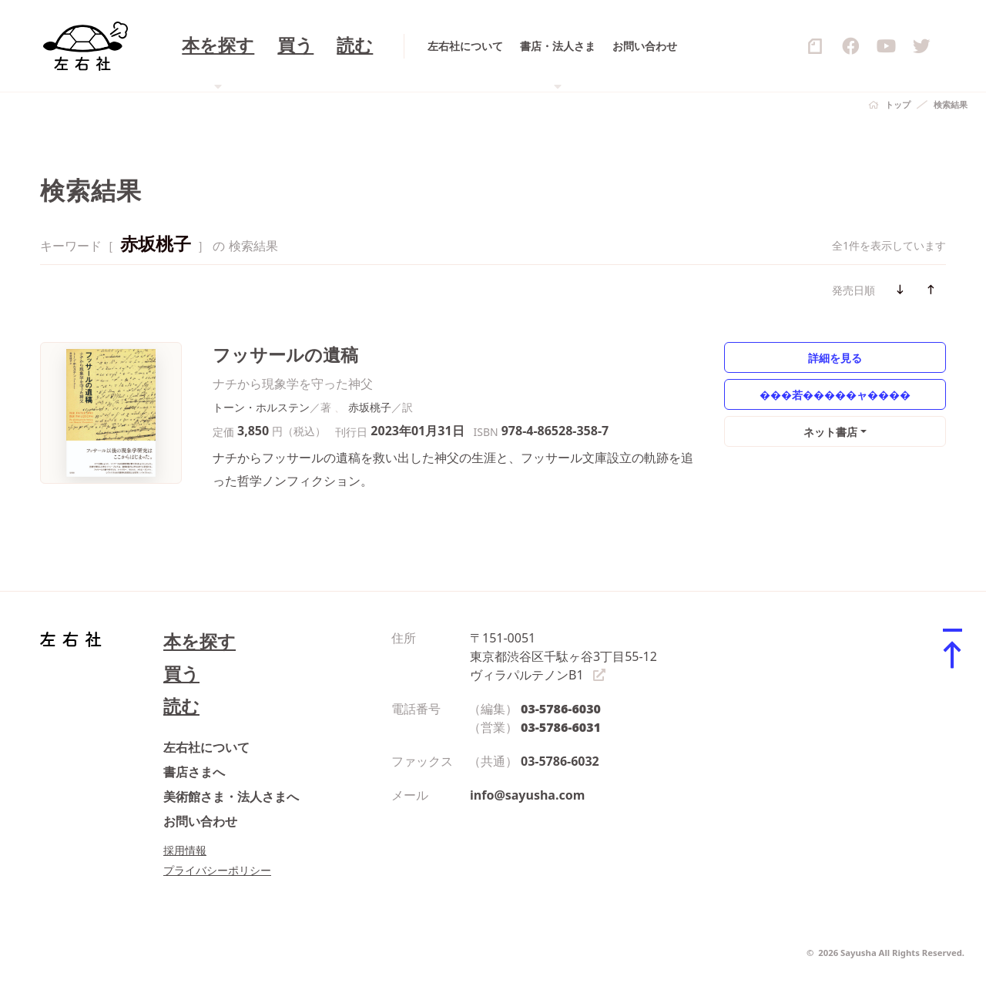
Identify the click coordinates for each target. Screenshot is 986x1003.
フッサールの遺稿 (285, 355)
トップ (898, 104)
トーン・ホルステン (261, 407)
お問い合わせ (200, 821)
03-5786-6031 (561, 727)
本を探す (199, 641)
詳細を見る (835, 358)
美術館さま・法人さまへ (231, 796)
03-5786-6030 (561, 708)
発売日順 (853, 290)
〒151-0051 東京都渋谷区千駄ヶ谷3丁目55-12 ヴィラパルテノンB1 (563, 656)
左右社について (206, 747)
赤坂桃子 (369, 407)
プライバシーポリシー (217, 870)
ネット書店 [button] (830, 431)
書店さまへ (194, 771)
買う (181, 674)
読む (181, 706)
